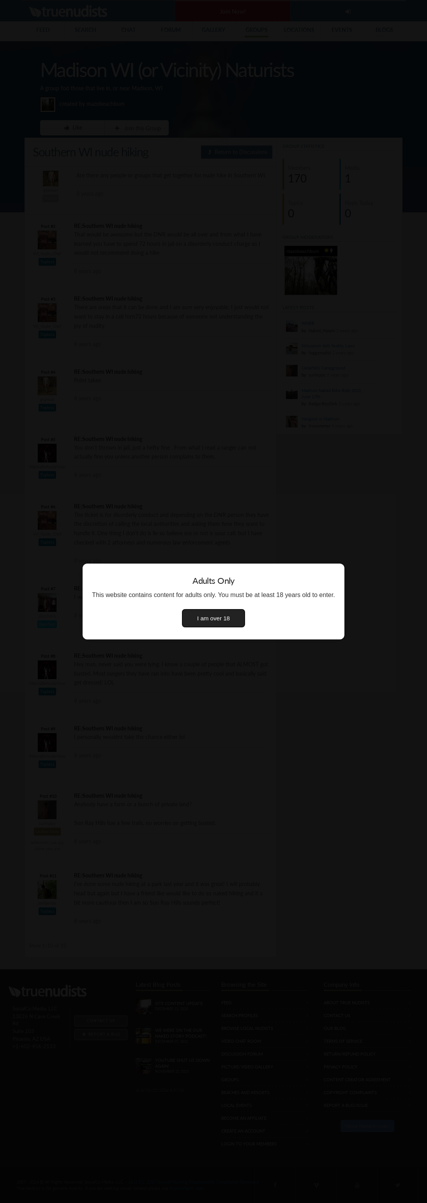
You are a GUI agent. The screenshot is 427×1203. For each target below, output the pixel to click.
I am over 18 (213, 618)
